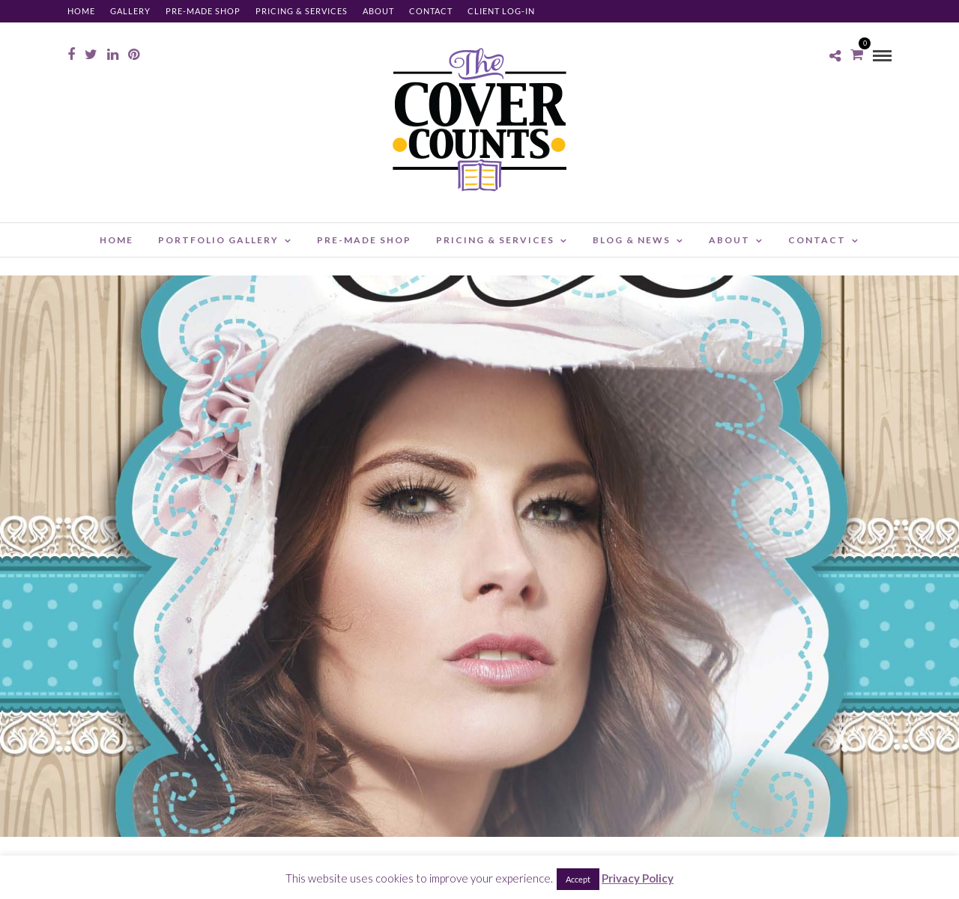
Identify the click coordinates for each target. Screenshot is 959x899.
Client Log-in (501, 11)
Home (81, 11)
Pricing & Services (301, 11)
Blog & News (632, 240)
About (378, 11)
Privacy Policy (638, 878)
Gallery (130, 11)
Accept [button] (578, 879)
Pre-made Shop (203, 11)
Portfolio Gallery (218, 240)
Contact (431, 11)
